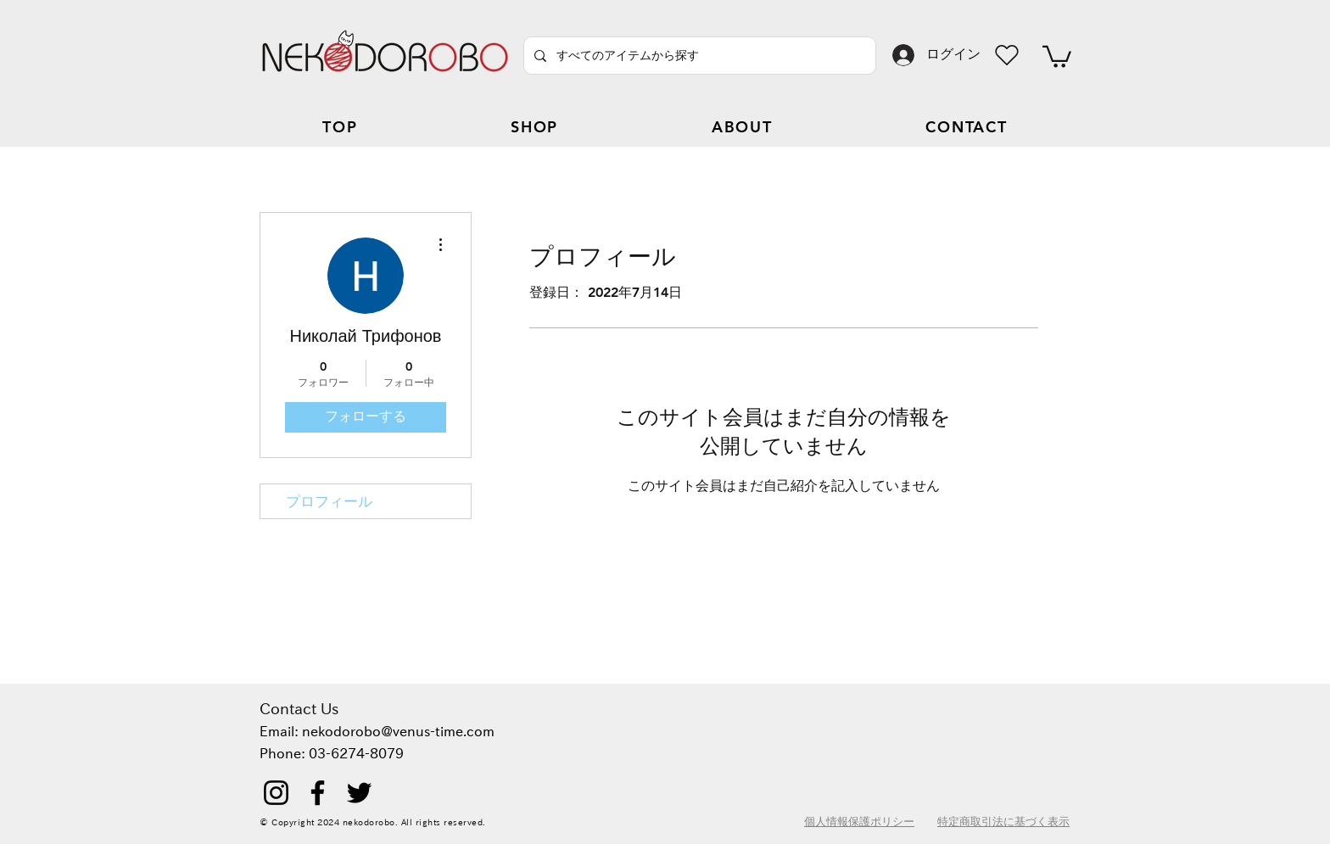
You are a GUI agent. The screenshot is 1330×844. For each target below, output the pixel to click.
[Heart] (1007, 55)
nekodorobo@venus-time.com (398, 731)
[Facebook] (317, 792)
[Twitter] (359, 792)
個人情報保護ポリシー (859, 821)
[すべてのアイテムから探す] (698, 55)
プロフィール (329, 501)
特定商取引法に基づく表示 (1003, 821)
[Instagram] (276, 792)
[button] (1056, 55)
